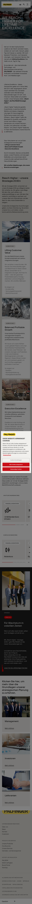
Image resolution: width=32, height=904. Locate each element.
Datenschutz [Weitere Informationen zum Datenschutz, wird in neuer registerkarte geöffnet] (7, 455)
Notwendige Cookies (16, 469)
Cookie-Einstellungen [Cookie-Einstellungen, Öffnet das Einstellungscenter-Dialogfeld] (16, 460)
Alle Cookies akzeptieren (16, 464)
